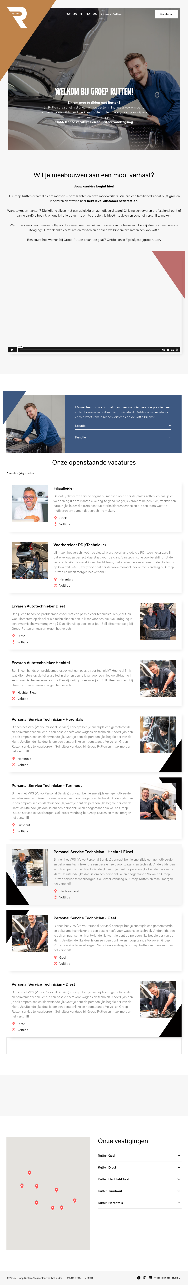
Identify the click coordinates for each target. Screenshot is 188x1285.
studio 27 (177, 1277)
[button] (123, 426)
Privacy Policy (74, 1277)
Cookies (89, 1277)
